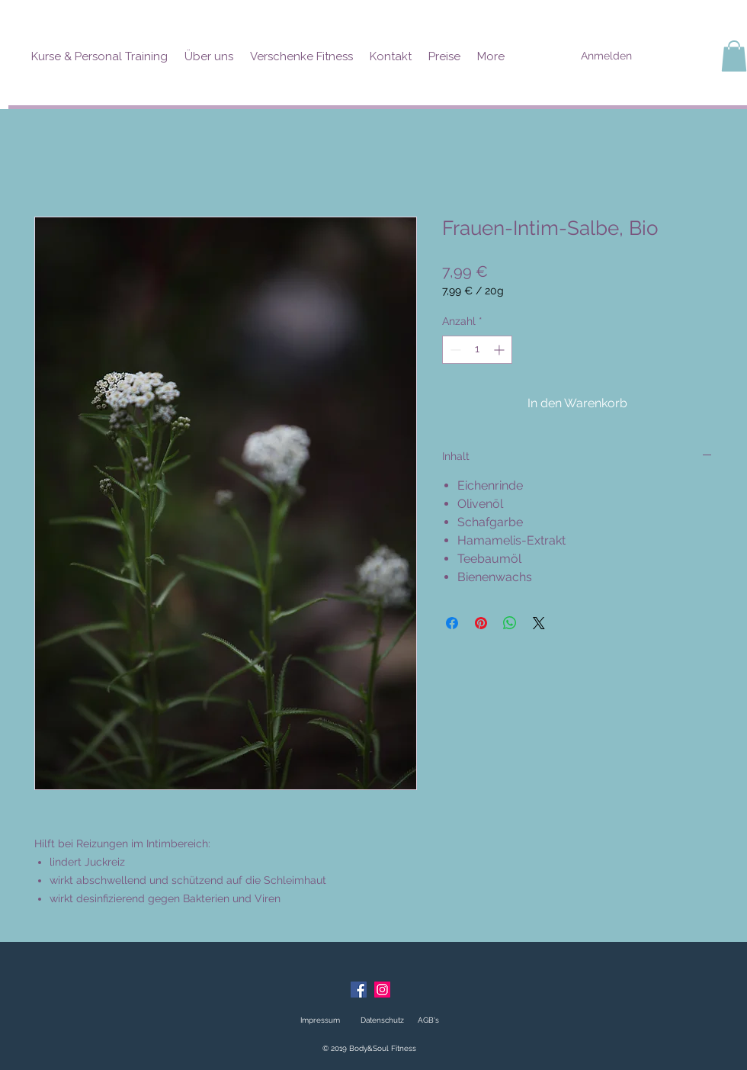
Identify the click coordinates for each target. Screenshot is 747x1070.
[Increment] (500, 349)
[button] (734, 56)
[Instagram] (382, 990)
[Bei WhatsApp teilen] (510, 623)
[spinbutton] (477, 349)
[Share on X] (539, 623)
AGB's (427, 1020)
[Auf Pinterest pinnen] (481, 623)
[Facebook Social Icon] (359, 990)
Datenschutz (382, 1020)
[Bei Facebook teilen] (452, 623)
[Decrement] (453, 349)
